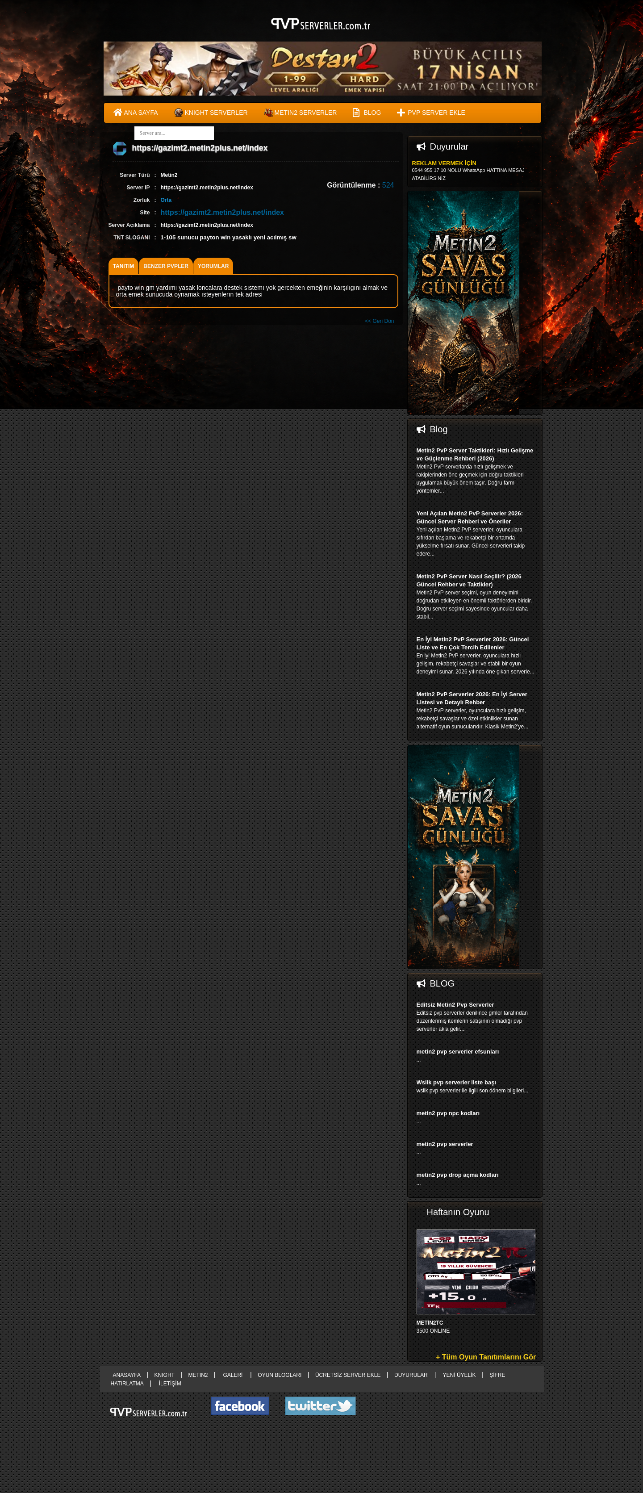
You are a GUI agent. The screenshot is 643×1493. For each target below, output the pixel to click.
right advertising (321, 746)
